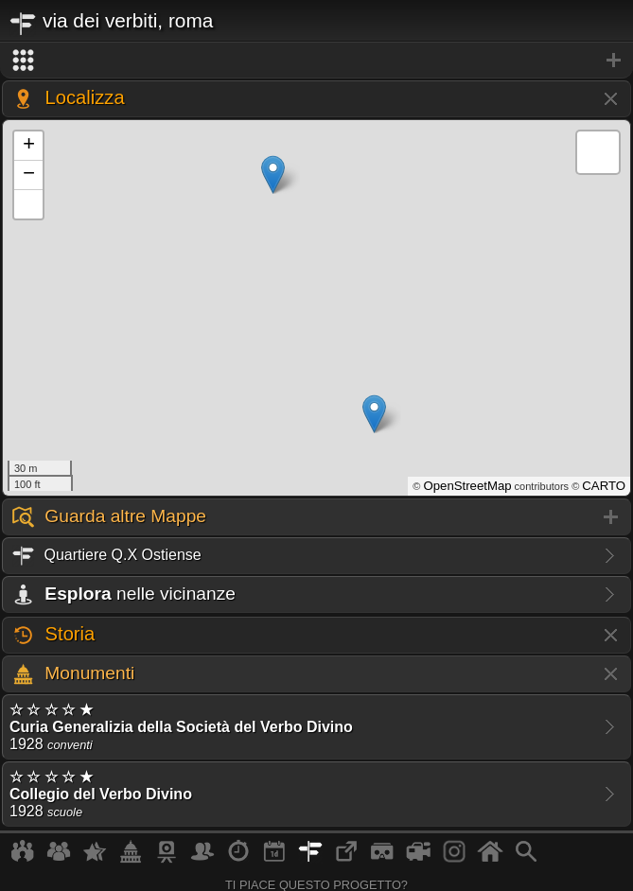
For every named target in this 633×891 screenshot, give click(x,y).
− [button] (29, 175)
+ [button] (29, 145)
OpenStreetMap (467, 486)
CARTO (603, 486)
